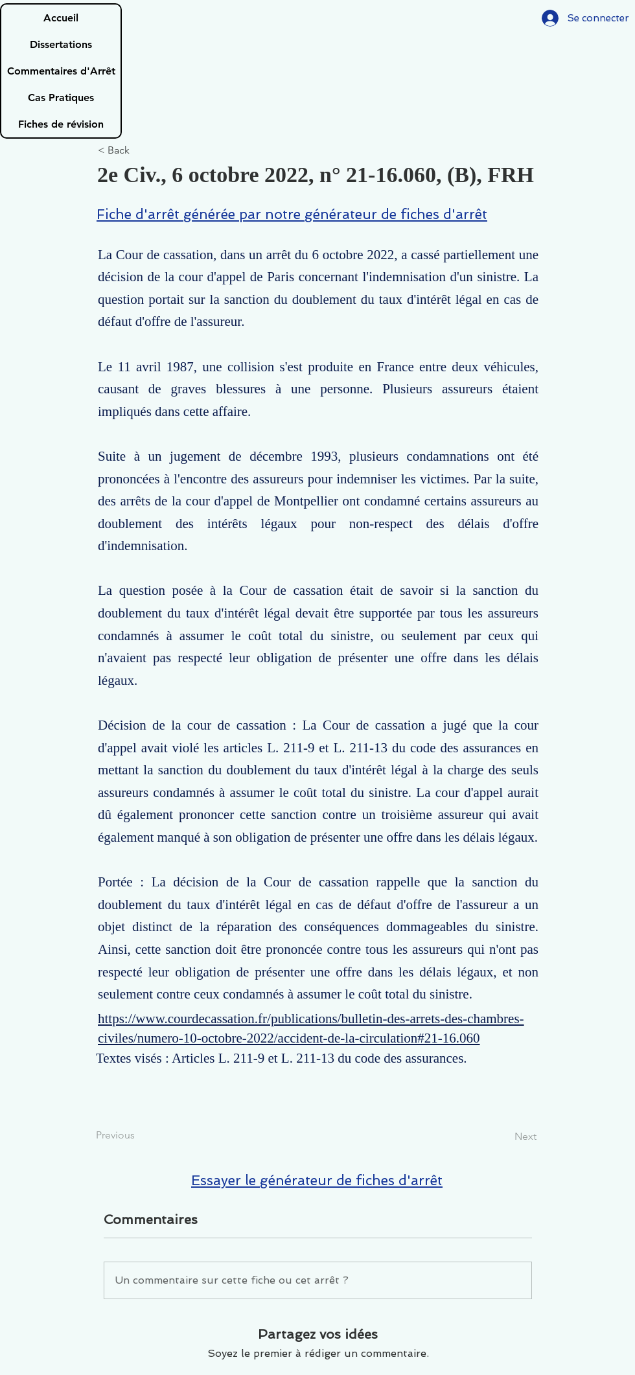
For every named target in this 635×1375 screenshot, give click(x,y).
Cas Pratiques (61, 97)
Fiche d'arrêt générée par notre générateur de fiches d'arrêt (292, 214)
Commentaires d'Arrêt (61, 71)
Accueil (60, 18)
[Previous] (138, 1135)
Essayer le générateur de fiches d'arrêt (317, 1180)
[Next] (504, 1136)
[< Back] (140, 150)
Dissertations (61, 44)
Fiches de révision (61, 124)
